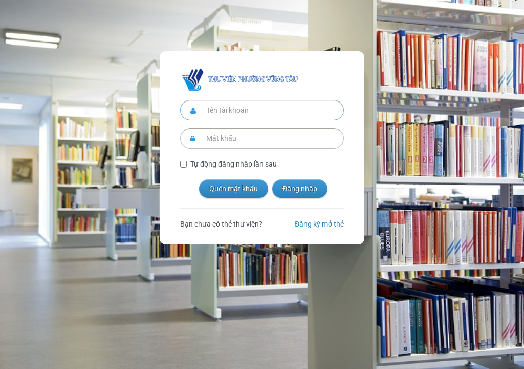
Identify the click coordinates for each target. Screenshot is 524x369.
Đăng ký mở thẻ (319, 224)
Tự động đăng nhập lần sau (233, 164)
